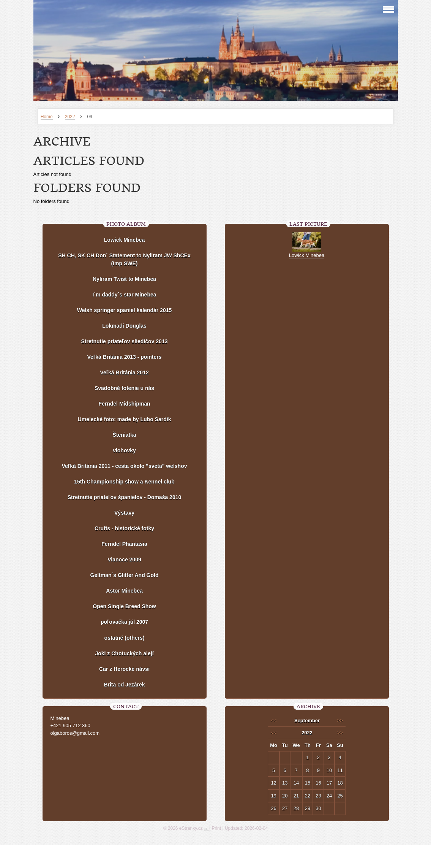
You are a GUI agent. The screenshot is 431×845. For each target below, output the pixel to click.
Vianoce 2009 (124, 559)
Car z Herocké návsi (124, 669)
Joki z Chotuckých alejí (124, 653)
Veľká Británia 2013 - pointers (124, 357)
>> (340, 720)
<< (273, 720)
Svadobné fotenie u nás (124, 388)
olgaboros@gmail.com (75, 733)
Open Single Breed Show (124, 606)
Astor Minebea (124, 591)
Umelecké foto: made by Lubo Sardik (124, 419)
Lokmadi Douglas (124, 326)
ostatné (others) (124, 638)
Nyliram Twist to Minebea (124, 279)
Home (47, 116)
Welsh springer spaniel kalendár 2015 (124, 310)
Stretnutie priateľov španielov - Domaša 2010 (125, 497)
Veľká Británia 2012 (124, 372)
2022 (70, 116)
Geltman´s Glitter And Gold (124, 575)
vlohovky (124, 450)
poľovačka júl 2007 (124, 622)
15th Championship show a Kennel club (124, 482)
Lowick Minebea (124, 240)
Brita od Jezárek (124, 685)
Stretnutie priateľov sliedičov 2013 (124, 341)
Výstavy (124, 513)
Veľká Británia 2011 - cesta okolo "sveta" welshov (124, 466)
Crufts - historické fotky (124, 528)
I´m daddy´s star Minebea (124, 295)
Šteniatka (124, 435)
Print (216, 828)
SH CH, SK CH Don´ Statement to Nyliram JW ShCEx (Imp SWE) (124, 259)
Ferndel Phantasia (124, 544)
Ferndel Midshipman (124, 404)
